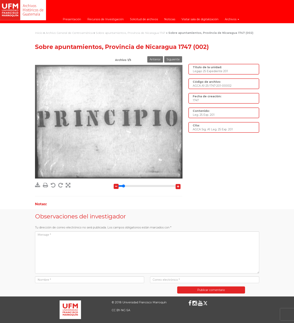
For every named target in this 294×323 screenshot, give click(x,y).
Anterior (155, 59)
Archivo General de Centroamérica (69, 33)
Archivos (232, 19)
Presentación (72, 19)
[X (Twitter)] (205, 303)
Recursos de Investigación (105, 19)
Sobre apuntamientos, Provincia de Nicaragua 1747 (130, 33)
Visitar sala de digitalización (200, 19)
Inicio (38, 33)
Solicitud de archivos (144, 19)
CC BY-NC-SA (121, 310)
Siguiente (173, 59)
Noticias (169, 19)
